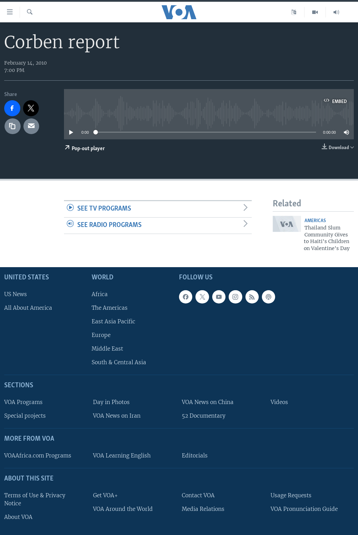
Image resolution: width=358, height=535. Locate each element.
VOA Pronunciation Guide (304, 509)
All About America (28, 308)
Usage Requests (291, 495)
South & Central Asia (119, 362)
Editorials (195, 455)
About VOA (18, 517)
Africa (100, 294)
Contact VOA (198, 495)
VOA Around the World (123, 509)
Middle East (107, 348)
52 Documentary (203, 415)
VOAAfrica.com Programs (37, 455)
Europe (101, 335)
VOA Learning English (122, 455)
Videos (279, 402)
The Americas (110, 308)
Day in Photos (111, 402)
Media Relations (203, 509)
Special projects (25, 415)
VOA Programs (23, 402)
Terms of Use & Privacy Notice (34, 499)
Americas (315, 220)
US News (15, 294)
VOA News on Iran (117, 415)
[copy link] (13, 126)
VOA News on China (208, 402)
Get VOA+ (105, 495)
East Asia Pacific (113, 321)
